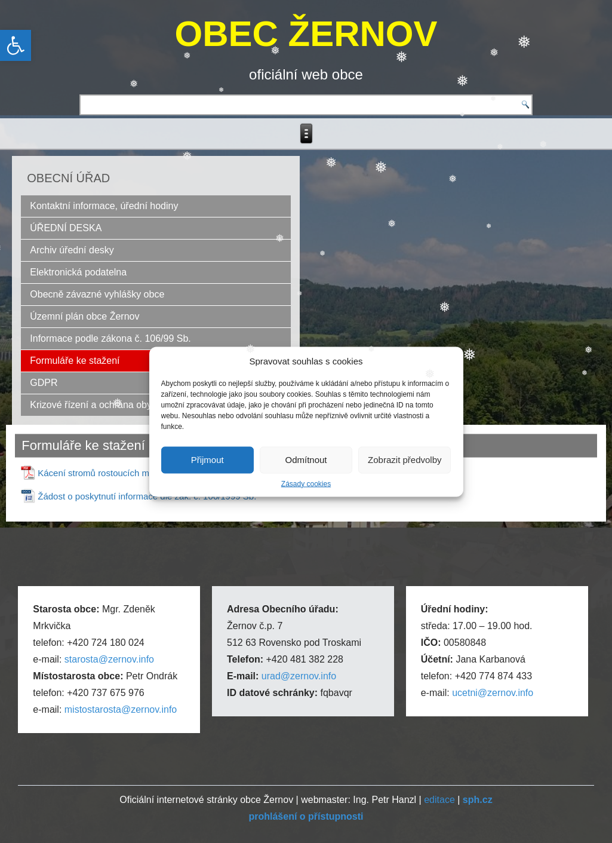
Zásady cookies (306, 483)
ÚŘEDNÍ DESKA (66, 228)
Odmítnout (306, 460)
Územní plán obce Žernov (84, 316)
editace (439, 800)
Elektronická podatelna (78, 272)
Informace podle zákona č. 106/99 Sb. (110, 338)
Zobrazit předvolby (404, 460)
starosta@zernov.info (109, 659)
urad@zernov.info (299, 676)
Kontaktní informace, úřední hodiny (104, 206)
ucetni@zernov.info (492, 693)
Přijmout (207, 460)
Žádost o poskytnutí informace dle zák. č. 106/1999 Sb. (147, 496)
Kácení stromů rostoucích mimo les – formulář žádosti (144, 473)
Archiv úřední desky (72, 250)
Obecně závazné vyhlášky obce (97, 294)
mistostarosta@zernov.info (120, 709)
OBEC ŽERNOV (305, 34)
